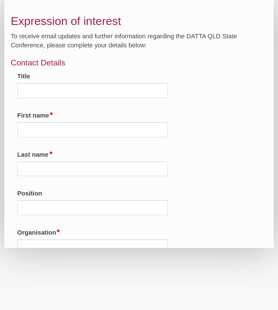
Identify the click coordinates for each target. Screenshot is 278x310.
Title (23, 76)
